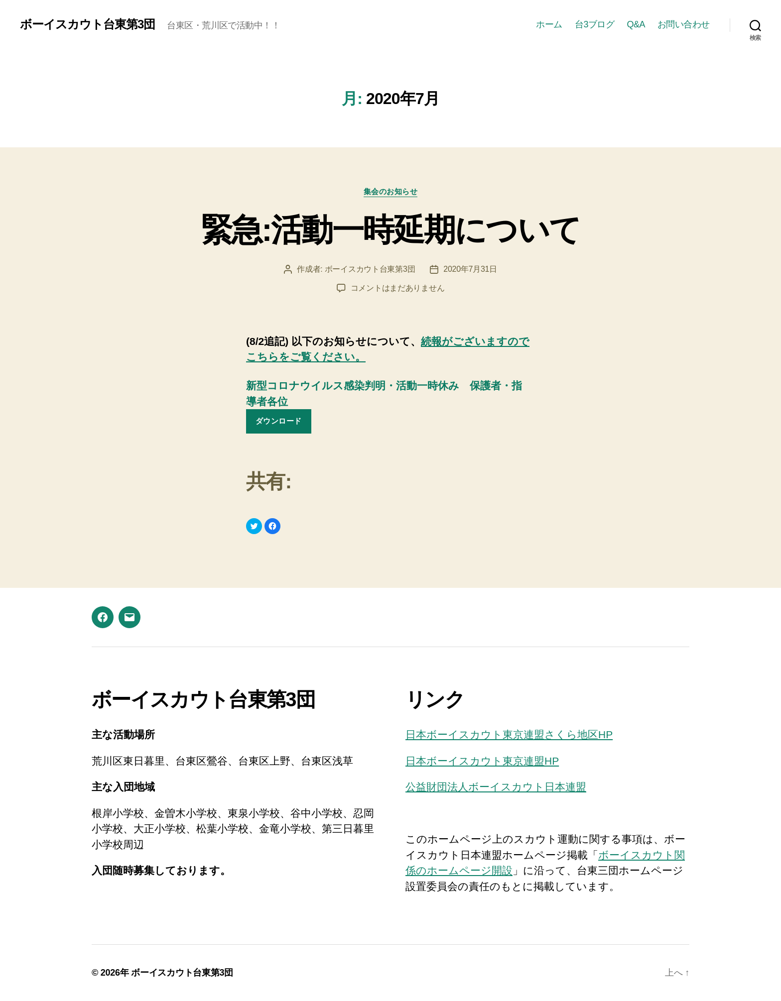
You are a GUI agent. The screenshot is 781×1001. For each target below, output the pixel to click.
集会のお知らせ (391, 191)
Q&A (636, 24)
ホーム (549, 24)
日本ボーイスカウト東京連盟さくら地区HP (509, 734)
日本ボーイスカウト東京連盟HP (482, 761)
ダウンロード (279, 421)
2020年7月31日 (470, 269)
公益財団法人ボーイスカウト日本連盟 (495, 786)
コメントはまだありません (398, 288)
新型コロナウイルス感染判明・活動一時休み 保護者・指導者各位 (384, 393)
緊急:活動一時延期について (391, 230)
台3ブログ (595, 24)
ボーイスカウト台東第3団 (87, 24)
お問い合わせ (683, 24)
